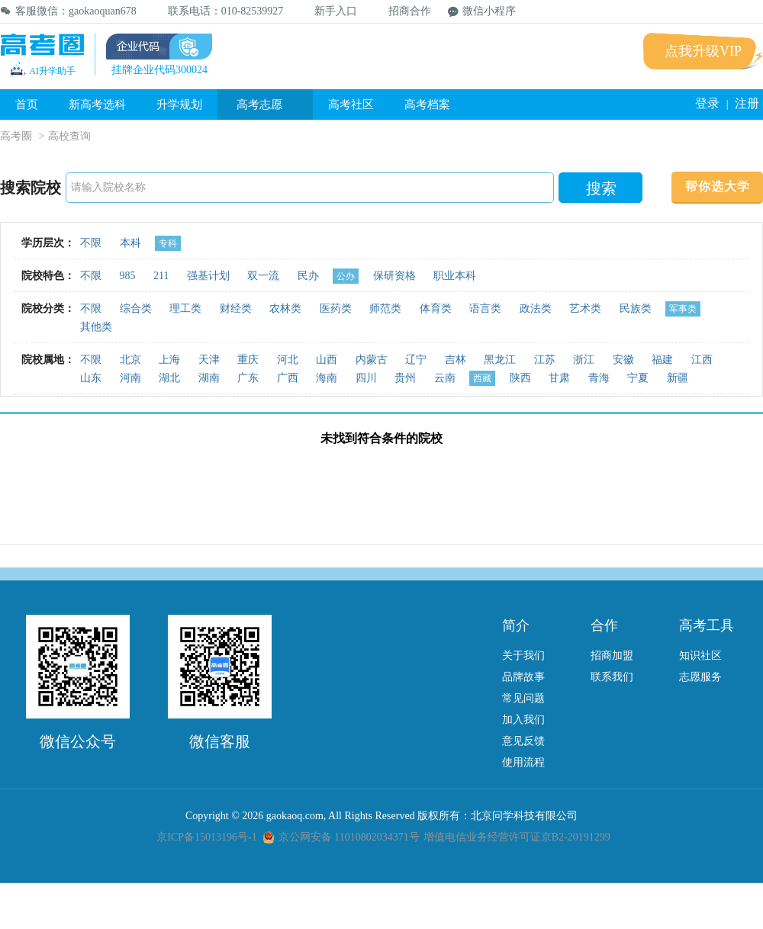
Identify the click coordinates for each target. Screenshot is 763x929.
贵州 (405, 378)
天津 (209, 359)
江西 (702, 359)
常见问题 (523, 698)
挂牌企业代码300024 (159, 70)
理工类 (185, 308)
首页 (26, 104)
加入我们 (523, 719)
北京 (130, 359)
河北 (287, 359)
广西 (287, 378)
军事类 (683, 309)
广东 (248, 378)
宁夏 (638, 378)
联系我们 (612, 677)
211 (161, 275)
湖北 (169, 378)
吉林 (455, 359)
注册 (747, 103)
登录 (707, 103)
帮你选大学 (717, 186)
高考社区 (351, 104)
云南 (445, 378)
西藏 (482, 378)
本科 (130, 243)
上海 (169, 359)
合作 (604, 625)
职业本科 (454, 275)
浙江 (583, 359)
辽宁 (416, 359)
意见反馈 (523, 741)
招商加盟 (612, 655)
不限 (90, 243)
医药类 (336, 308)
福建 (662, 359)
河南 (130, 378)
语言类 (485, 308)
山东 (90, 378)
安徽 (623, 359)
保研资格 (394, 275)
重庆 (248, 359)
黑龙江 (500, 359)
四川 (366, 378)
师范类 (385, 308)
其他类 (96, 327)
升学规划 (179, 104)
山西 (326, 359)
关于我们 (523, 655)
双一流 (263, 275)
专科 (168, 243)
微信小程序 (482, 11)
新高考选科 (97, 104)
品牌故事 (523, 677)
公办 (345, 276)
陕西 (520, 378)
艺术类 (585, 308)
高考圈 (16, 136)
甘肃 (559, 378)
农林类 (285, 308)
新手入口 (328, 11)
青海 (599, 378)
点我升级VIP (703, 51)
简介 (516, 625)
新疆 (677, 378)
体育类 (436, 308)
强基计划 (208, 275)
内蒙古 (372, 359)
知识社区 (700, 655)
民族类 (636, 308)
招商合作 (402, 11)
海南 (326, 378)
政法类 (536, 308)
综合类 (136, 308)
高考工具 (706, 625)
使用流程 (523, 762)
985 (128, 275)
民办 (308, 275)
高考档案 (427, 104)
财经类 (236, 308)
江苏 (544, 359)
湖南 (209, 378)
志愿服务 (700, 677)
